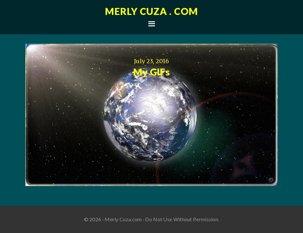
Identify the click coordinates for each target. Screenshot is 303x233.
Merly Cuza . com (151, 11)
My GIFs (151, 71)
